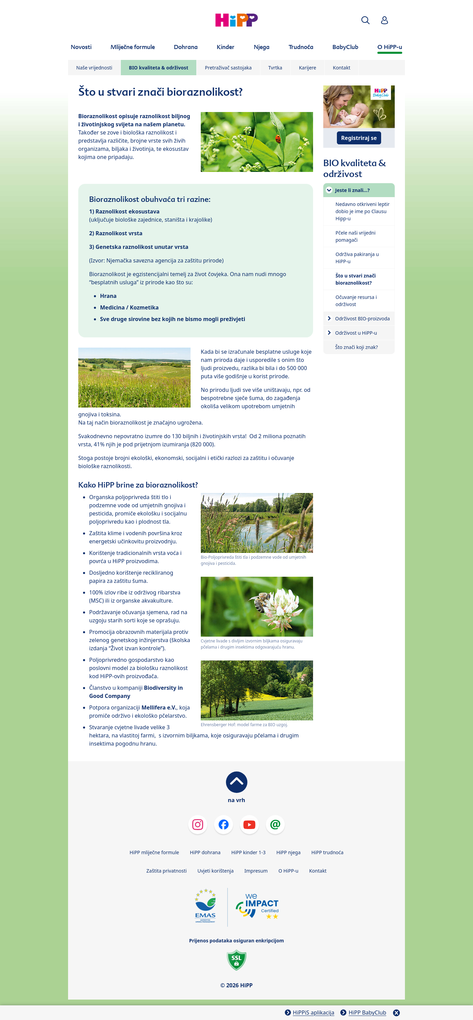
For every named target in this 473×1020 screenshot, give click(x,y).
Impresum (255, 870)
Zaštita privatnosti (166, 870)
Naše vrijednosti (94, 67)
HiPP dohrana (205, 852)
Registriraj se (359, 138)
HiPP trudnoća (327, 852)
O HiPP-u (288, 870)
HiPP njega (288, 852)
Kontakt (341, 67)
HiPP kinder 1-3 (248, 852)
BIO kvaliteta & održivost (158, 67)
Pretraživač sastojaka (228, 67)
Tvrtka (275, 67)
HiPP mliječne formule (154, 852)
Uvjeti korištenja (215, 870)
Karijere (307, 67)
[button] (365, 20)
